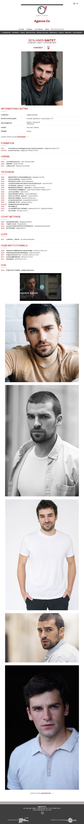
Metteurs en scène (42, 32)
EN (77, 3)
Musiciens (68, 32)
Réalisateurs (53, 32)
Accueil (21, 29)
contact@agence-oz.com (42, 810)
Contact (38, 48)
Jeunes (22, 32)
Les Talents (39, 29)
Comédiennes (6, 32)
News (47, 29)
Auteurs (61, 32)
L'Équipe (29, 29)
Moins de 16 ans (31, 32)
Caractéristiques (15, 137)
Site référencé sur (18, 820)
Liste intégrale (77, 32)
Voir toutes (42, 793)
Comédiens (15, 32)
